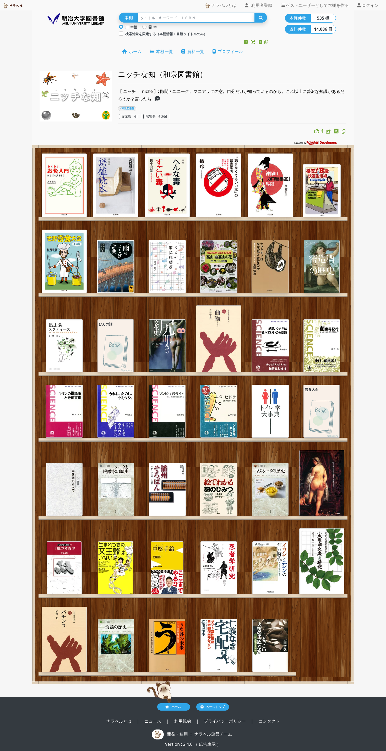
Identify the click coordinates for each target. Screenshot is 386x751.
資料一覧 (192, 51)
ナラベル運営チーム (213, 734)
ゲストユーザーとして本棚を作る (315, 5)
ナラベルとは (220, 5)
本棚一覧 (161, 51)
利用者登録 (258, 5)
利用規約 (183, 721)
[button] (246, 42)
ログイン (368, 5)
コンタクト (269, 721)
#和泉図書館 (127, 108)
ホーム (132, 51)
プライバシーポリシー (225, 721)
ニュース (153, 721)
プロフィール (228, 51)
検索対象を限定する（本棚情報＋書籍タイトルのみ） (166, 33)
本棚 (131, 27)
